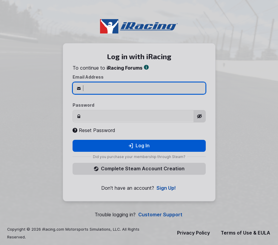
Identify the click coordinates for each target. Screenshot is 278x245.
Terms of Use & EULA (245, 233)
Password (83, 105)
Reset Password (94, 130)
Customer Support (160, 215)
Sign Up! (166, 188)
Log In (139, 145)
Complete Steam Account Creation (139, 169)
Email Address (88, 76)
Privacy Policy (193, 233)
